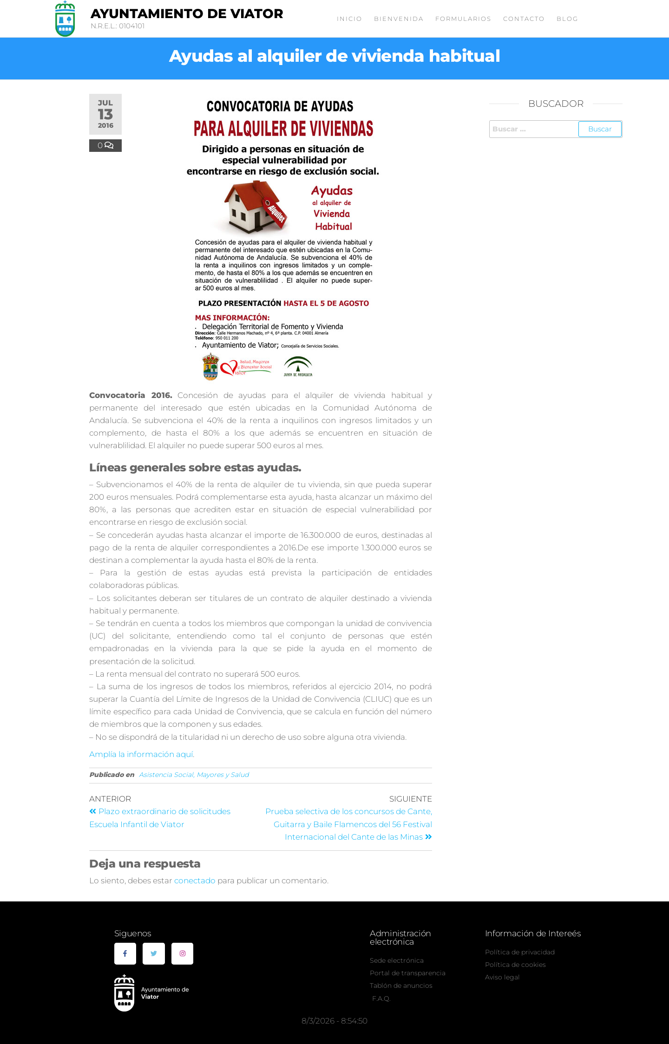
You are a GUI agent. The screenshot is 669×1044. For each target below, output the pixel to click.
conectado (195, 880)
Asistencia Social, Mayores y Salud (194, 774)
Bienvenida (399, 18)
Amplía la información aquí (141, 754)
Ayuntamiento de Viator (187, 13)
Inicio (349, 18)
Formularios (463, 18)
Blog (567, 18)
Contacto (524, 18)
